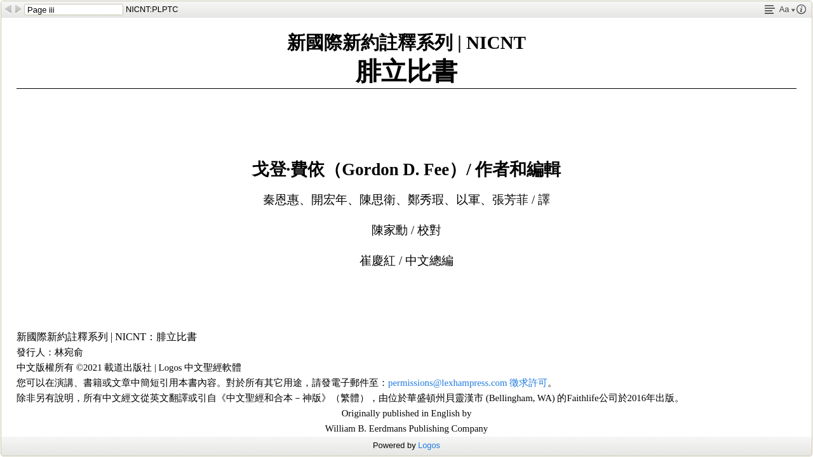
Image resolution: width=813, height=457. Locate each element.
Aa (787, 9)
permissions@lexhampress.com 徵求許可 (468, 383)
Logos (429, 445)
